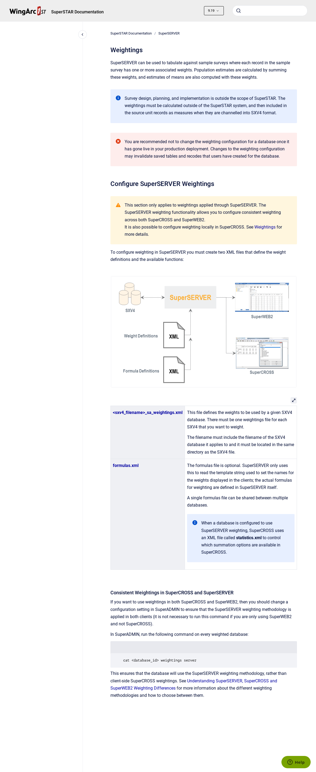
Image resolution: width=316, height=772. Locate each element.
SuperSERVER (169, 33)
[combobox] (270, 11)
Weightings (265, 227)
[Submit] (238, 10)
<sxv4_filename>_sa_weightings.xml (148, 412)
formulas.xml (126, 465)
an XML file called (231, 537)
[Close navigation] (82, 34)
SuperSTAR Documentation (77, 11)
